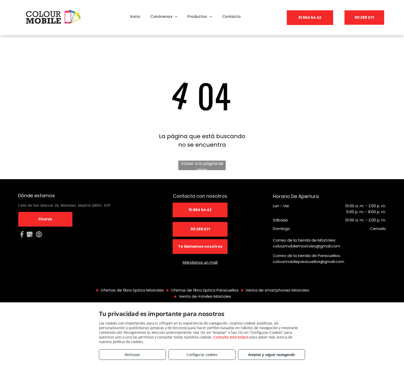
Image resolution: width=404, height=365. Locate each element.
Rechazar (132, 354)
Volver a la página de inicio (202, 165)
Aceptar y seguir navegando (271, 354)
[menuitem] (135, 17)
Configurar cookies (202, 354)
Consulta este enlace (230, 337)
